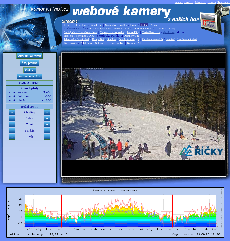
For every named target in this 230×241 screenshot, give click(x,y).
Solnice (99, 42)
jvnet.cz (212, 2)
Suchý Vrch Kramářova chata (80, 32)
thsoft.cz (189, 2)
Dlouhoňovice (126, 39)
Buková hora (121, 28)
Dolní (133, 24)
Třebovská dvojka (142, 28)
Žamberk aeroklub (152, 39)
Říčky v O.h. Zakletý (76, 24)
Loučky (123, 24)
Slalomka (110, 24)
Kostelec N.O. (135, 42)
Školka (144, 24)
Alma (154, 24)
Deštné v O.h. (132, 35)
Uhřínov (88, 42)
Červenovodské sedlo (112, 32)
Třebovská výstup (165, 28)
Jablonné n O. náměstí (76, 39)
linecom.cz (223, 2)
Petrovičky (133, 32)
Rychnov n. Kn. (115, 42)
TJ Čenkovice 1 (73, 28)
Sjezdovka (96, 24)
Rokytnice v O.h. (84, 35)
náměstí (170, 39)
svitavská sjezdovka (100, 28)
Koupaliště (98, 39)
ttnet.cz (179, 2)
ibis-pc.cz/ (200, 2)
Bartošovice (70, 42)
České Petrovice (151, 32)
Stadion (111, 39)
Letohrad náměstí (187, 39)
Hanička (68, 35)
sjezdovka (168, 32)
